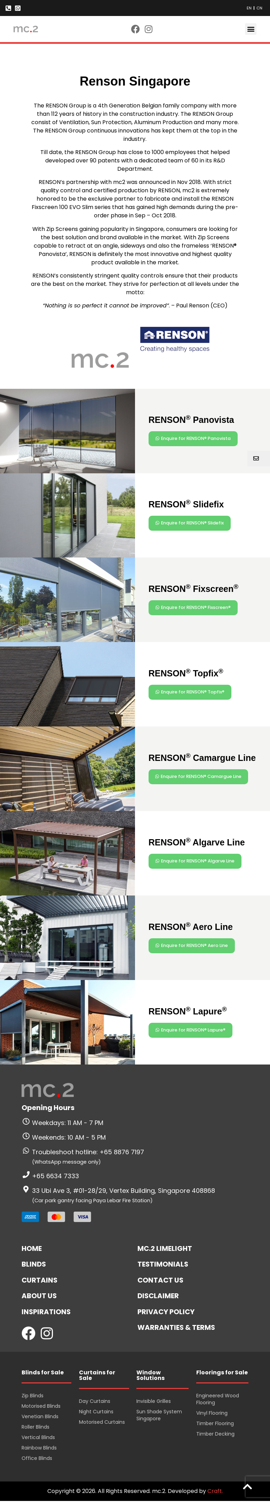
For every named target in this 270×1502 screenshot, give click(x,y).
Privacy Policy (166, 1312)
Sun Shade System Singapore (159, 1416)
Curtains (40, 1280)
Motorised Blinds (41, 1406)
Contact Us (160, 1280)
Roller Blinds (35, 1427)
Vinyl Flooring (212, 1413)
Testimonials (163, 1264)
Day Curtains (94, 1401)
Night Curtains (96, 1412)
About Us (39, 1296)
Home (32, 1248)
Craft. (215, 1492)
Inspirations (46, 1312)
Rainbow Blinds (39, 1448)
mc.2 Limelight (164, 1248)
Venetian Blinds (40, 1417)
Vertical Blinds (38, 1438)
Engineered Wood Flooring (217, 1400)
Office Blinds (37, 1458)
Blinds (34, 1264)
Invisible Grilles (153, 1401)
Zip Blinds (32, 1396)
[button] (250, 29)
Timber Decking (215, 1434)
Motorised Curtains (102, 1422)
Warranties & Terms (176, 1328)
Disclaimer (158, 1296)
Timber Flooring (215, 1424)
